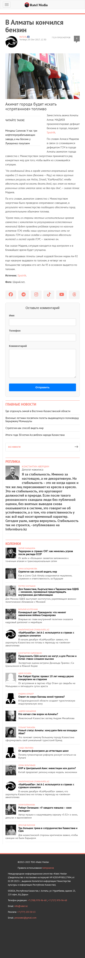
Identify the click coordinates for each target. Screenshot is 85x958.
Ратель (23, 36)
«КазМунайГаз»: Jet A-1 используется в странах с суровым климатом (46, 634)
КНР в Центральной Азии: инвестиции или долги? (47, 768)
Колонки (13, 543)
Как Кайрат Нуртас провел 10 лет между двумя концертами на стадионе (46, 678)
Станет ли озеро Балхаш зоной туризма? (41, 696)
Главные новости (20, 404)
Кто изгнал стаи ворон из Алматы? (38, 714)
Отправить (42, 387)
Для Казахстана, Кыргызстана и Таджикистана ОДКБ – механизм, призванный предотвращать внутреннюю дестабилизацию (48, 592)
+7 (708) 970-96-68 (37, 900)
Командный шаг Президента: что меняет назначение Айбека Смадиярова (42, 614)
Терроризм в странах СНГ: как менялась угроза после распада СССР (45, 552)
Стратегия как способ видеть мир (24, 428)
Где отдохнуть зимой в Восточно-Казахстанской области (37, 411)
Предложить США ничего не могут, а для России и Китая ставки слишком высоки (47, 657)
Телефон (15, 330)
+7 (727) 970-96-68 (57, 900)
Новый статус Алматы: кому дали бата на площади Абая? (47, 732)
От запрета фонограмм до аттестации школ (43, 750)
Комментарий (18, 345)
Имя (11, 315)
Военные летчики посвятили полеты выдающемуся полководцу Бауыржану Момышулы (42, 419)
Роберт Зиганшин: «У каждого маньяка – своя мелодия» (45, 809)
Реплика (12, 461)
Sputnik (51, 132)
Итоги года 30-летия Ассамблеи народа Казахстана (35, 435)
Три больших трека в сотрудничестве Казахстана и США (47, 829)
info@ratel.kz (21, 906)
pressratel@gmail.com (25, 917)
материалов (48, 867)
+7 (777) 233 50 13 (26, 911)
